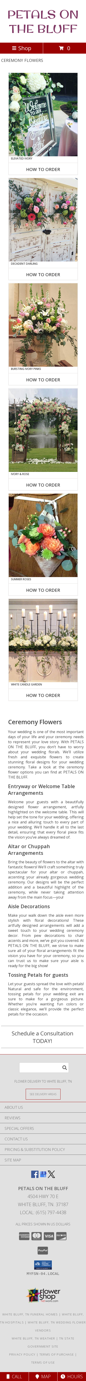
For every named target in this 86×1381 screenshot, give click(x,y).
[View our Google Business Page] (43, 1176)
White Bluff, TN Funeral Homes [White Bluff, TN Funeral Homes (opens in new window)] (30, 1314)
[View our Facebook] (35, 1176)
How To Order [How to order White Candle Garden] (43, 695)
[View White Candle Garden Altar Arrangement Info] (43, 640)
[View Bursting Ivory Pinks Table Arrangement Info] (43, 325)
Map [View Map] (43, 1376)
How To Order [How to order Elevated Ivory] (43, 169)
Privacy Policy (22, 1354)
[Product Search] (44, 1067)
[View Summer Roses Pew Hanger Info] (43, 535)
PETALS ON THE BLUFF (43, 21)
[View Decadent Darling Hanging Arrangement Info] (43, 219)
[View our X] (51, 1176)
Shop (21, 48)
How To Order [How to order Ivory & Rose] (43, 485)
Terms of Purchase (56, 1354)
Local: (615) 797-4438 (43, 1212)
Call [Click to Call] (14, 1376)
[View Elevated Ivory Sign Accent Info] (43, 114)
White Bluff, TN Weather (33, 1338)
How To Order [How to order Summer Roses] (43, 590)
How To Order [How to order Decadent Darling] (43, 275)
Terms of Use (43, 1362)
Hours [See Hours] (72, 1376)
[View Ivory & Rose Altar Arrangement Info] (43, 430)
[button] (43, 1265)
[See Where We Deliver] (43, 1094)
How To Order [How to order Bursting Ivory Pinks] (43, 380)
